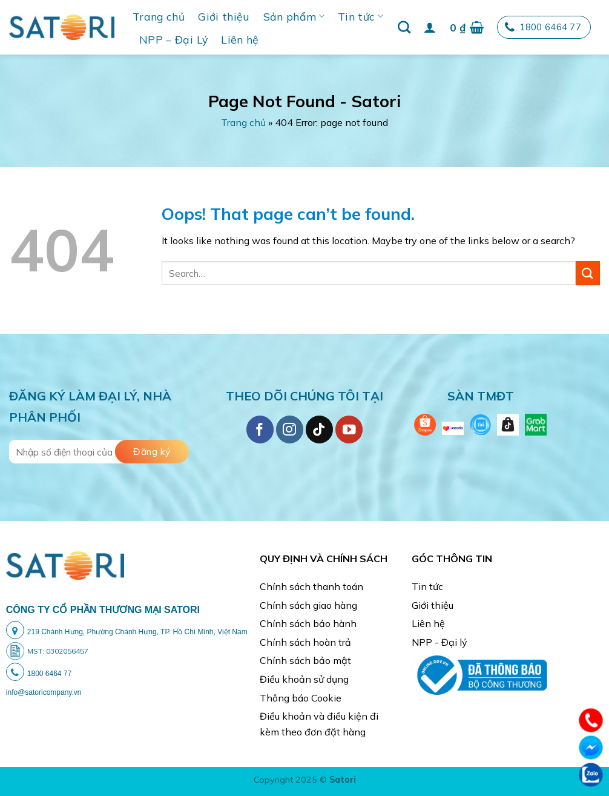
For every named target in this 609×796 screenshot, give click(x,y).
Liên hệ (239, 39)
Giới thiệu (224, 16)
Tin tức (360, 16)
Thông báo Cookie (300, 698)
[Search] (404, 27)
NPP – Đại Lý (173, 39)
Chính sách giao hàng (308, 605)
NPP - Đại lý (439, 642)
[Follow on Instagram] (289, 429)
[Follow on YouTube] (349, 429)
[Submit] (588, 273)
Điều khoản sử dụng (304, 679)
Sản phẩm (293, 16)
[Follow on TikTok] (319, 429)
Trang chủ (159, 16)
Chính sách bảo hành (308, 623)
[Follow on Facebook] (260, 429)
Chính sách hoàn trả (305, 642)
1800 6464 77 (543, 27)
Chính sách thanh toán (311, 586)
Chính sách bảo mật (305, 660)
